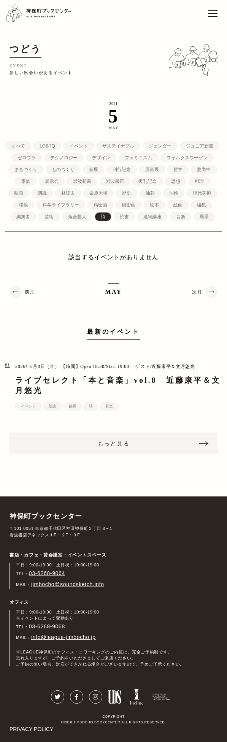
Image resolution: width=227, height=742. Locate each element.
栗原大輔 (98, 193)
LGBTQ (47, 146)
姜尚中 (204, 169)
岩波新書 (82, 181)
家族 (25, 181)
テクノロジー (64, 157)
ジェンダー (160, 146)
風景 (204, 216)
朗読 (42, 193)
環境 (23, 205)
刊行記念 (122, 169)
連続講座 (152, 216)
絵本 (154, 205)
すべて (18, 146)
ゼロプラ (26, 157)
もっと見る (114, 443)
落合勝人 (77, 216)
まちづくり (25, 169)
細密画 (128, 205)
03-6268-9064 (47, 573)
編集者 (23, 216)
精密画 (100, 205)
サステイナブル (118, 146)
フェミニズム (138, 157)
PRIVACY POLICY (31, 729)
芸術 (49, 216)
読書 (124, 216)
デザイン (101, 157)
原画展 (152, 169)
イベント (79, 146)
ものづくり (63, 169)
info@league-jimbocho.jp (63, 637)
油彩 (150, 193)
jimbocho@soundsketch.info (67, 584)
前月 (30, 292)
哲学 (178, 169)
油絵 (173, 193)
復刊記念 (147, 181)
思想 (175, 181)
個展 (93, 169)
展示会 (52, 181)
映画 (18, 193)
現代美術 (202, 193)
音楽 (180, 216)
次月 (197, 292)
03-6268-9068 (47, 626)
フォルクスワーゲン (187, 157)
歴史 (126, 193)
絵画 (178, 205)
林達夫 (68, 193)
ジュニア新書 (199, 146)
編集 (201, 205)
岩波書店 (115, 181)
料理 (199, 181)
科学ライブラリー (61, 205)
